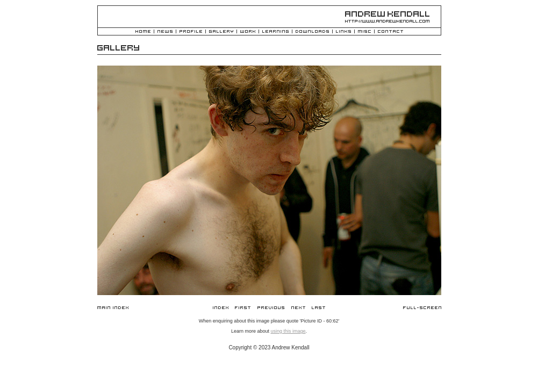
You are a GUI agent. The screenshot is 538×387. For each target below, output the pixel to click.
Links (343, 32)
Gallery (221, 32)
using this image (287, 331)
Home (142, 32)
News (165, 32)
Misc (364, 32)
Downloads (312, 32)
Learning (275, 32)
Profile (191, 32)
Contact (390, 32)
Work (247, 32)
